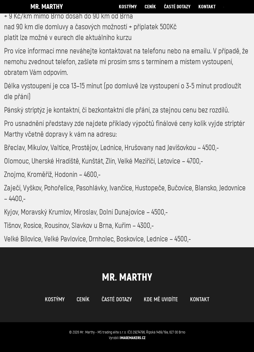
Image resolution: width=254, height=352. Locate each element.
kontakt (207, 12)
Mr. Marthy (46, 12)
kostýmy (128, 12)
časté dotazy (177, 12)
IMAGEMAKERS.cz (132, 337)
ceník (150, 12)
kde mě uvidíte (161, 299)
